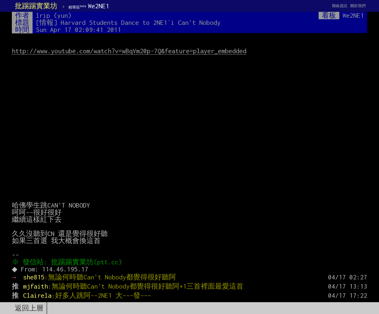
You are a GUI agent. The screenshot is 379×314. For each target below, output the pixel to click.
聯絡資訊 (339, 6)
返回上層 (29, 308)
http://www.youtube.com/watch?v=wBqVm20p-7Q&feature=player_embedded (129, 51)
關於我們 (358, 6)
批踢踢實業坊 (36, 6)
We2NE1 (88, 6)
